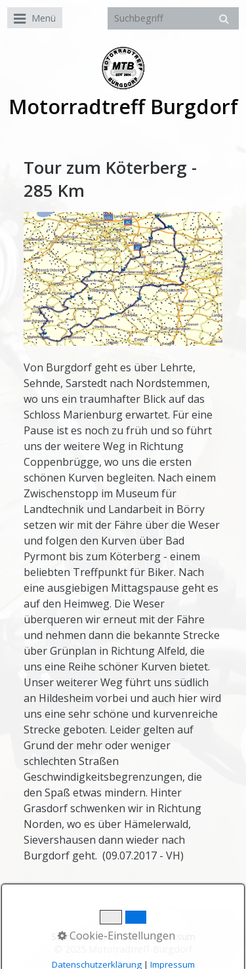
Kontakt (120, 936)
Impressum (171, 936)
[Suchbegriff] (173, 18)
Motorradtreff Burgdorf (123, 106)
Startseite (72, 936)
